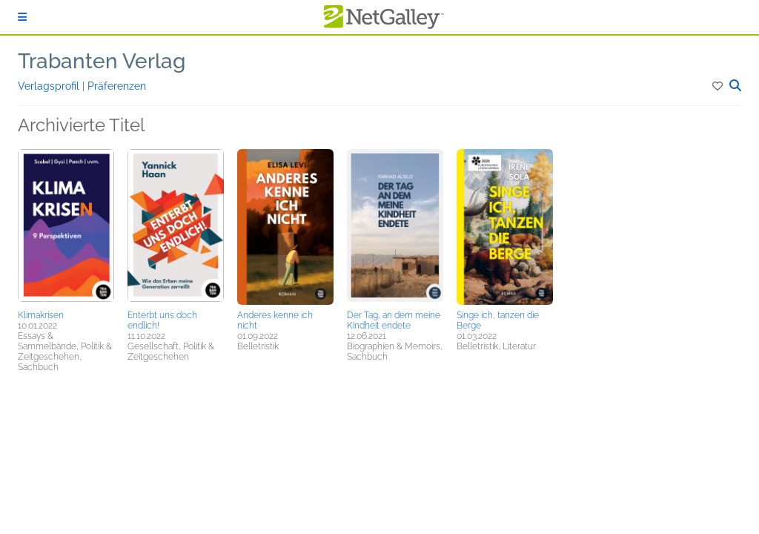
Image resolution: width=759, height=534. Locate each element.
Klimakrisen (41, 315)
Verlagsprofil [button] (50, 86)
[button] (718, 86)
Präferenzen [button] (116, 86)
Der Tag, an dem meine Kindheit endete (393, 320)
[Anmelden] (22, 17)
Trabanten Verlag (101, 61)
